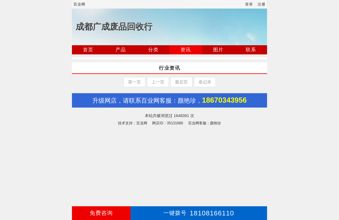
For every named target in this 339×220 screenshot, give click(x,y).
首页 (88, 49)
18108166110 (198, 213)
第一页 (134, 81)
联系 (251, 49)
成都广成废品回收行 (114, 26)
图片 (218, 49)
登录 (249, 4)
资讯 (185, 49)
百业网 (79, 4)
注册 (262, 4)
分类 (153, 49)
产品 (121, 49)
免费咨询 (101, 213)
